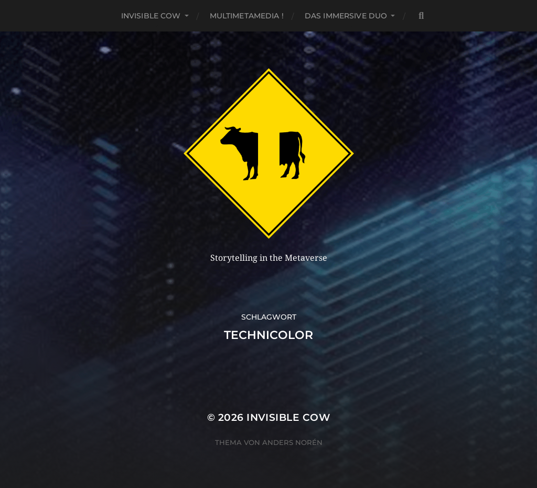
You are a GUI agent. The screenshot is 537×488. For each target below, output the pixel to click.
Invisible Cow (151, 15)
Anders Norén (292, 442)
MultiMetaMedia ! (247, 15)
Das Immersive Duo (346, 15)
